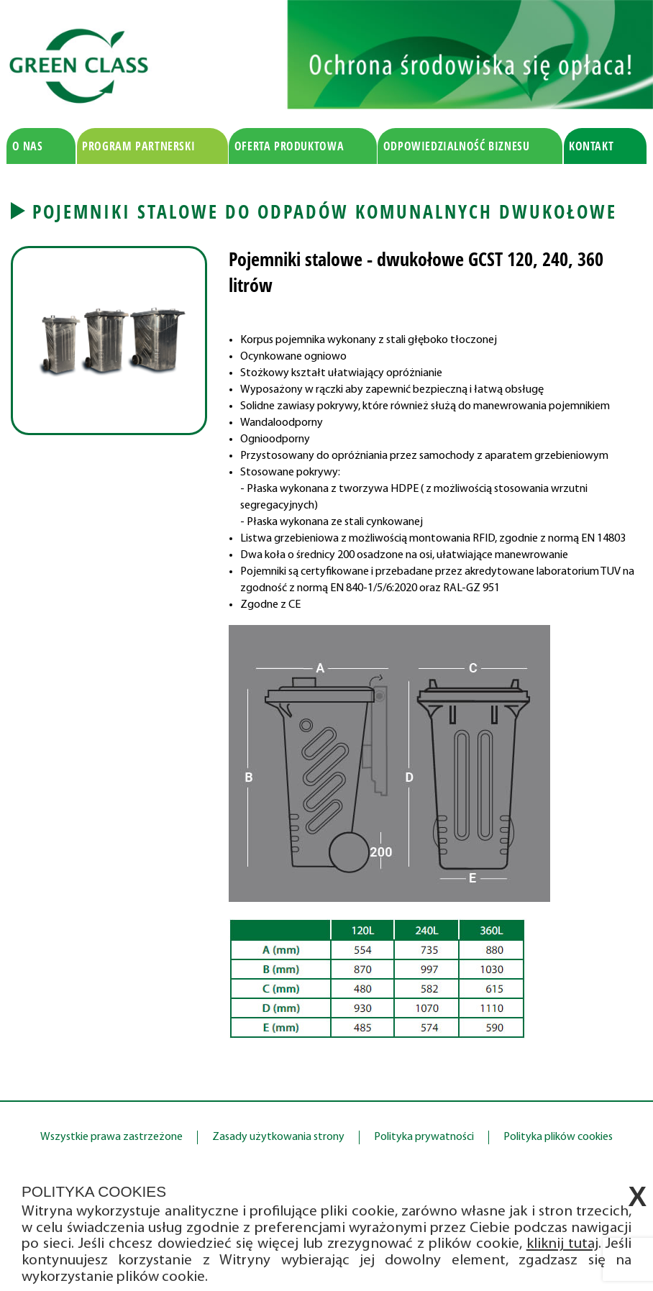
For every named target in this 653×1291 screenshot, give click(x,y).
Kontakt (591, 146)
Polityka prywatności (424, 1137)
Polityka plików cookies (558, 1137)
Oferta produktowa (289, 146)
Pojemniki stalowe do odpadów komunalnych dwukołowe (324, 211)
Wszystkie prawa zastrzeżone (111, 1137)
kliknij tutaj (562, 1243)
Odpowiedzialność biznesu (456, 146)
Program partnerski (138, 146)
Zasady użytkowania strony (278, 1137)
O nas (27, 146)
